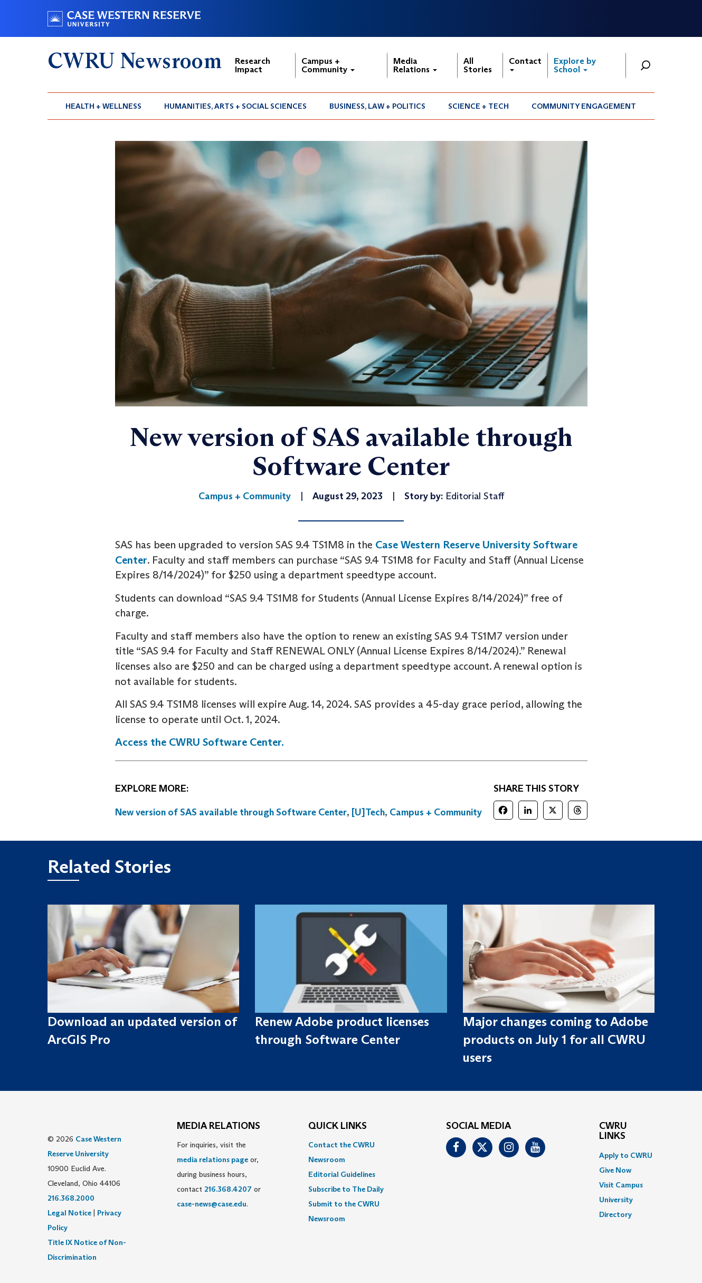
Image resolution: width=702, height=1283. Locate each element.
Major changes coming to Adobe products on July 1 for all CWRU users (555, 1040)
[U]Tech (368, 812)
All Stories (477, 65)
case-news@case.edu (211, 1204)
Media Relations (415, 65)
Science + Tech (478, 106)
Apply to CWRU (625, 1155)
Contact (525, 63)
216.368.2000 (71, 1198)
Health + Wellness (103, 106)
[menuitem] (103, 106)
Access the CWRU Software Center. (199, 742)
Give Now (615, 1170)
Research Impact (252, 65)
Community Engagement (584, 106)
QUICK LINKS (337, 1126)
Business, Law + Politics (377, 106)
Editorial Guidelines (341, 1174)
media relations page (212, 1159)
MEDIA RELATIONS (218, 1126)
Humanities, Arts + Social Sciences (235, 106)
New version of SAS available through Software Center (231, 812)
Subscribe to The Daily (346, 1189)
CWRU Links (613, 1131)
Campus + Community (328, 65)
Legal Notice (69, 1213)
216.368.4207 (228, 1189)
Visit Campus (621, 1185)
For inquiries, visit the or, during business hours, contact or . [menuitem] (219, 1174)
